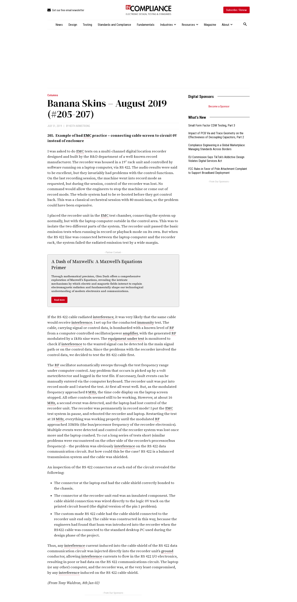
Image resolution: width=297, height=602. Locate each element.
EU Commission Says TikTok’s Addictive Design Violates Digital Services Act (216, 159)
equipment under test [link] (126, 339)
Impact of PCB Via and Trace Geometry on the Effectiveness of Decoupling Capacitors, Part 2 (216, 135)
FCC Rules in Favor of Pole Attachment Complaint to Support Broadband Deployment (217, 171)
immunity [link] (145, 322)
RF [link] (171, 328)
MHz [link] (92, 392)
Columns (52, 95)
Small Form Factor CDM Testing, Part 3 (211, 125)
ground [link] (167, 551)
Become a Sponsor (219, 106)
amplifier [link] (130, 333)
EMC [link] (87, 136)
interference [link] (103, 317)
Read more (59, 299)
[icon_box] (65, 10)
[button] (245, 24)
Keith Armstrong (79, 125)
